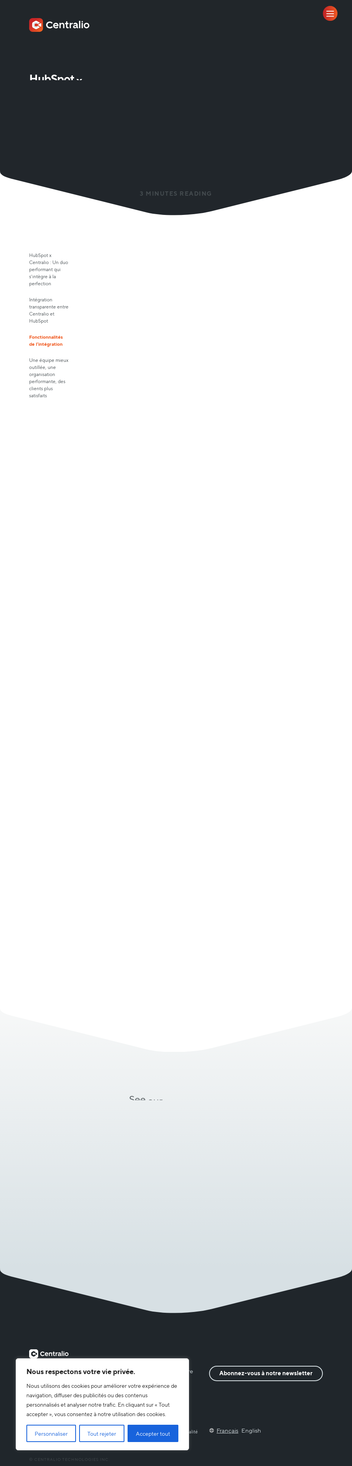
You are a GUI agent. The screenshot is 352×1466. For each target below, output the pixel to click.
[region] (102, 1404)
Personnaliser (51, 1433)
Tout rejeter (101, 1433)
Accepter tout (153, 1433)
